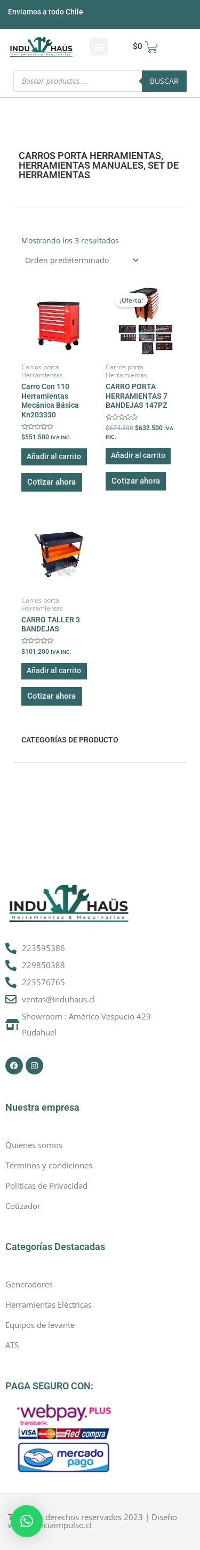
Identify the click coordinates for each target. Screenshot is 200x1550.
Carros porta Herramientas (90, 155)
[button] (99, 47)
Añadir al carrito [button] (54, 456)
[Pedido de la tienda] (81, 260)
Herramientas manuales (81, 165)
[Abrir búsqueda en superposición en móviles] (100, 81)
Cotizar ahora (51, 482)
